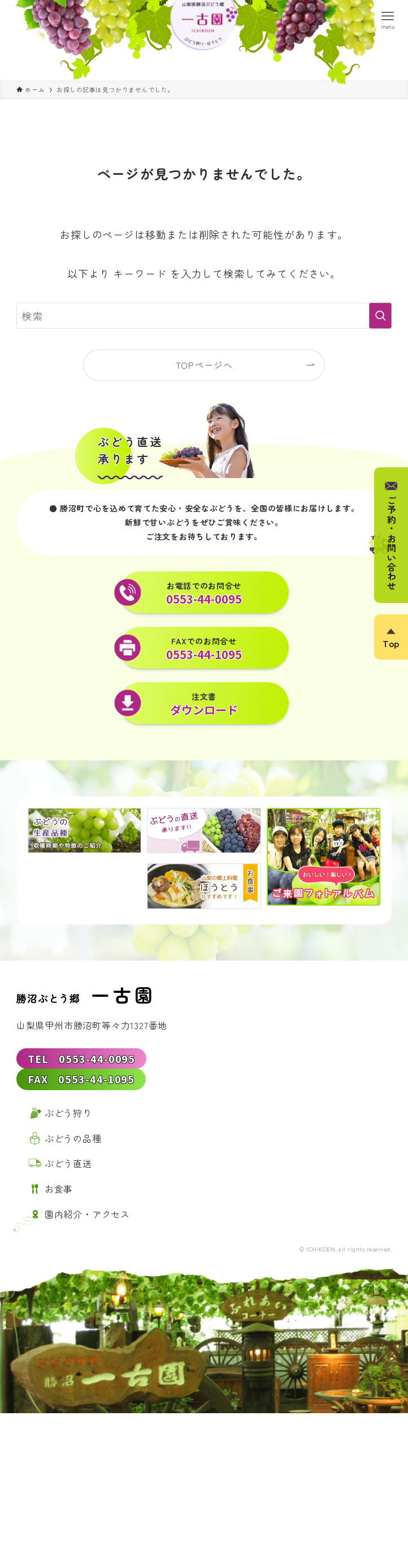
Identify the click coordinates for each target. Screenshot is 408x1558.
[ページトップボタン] (391, 637)
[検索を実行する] (380, 316)
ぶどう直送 (68, 1171)
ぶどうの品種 (73, 1146)
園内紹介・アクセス (87, 1222)
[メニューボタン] (388, 20)
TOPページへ (204, 365)
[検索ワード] (204, 316)
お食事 (59, 1197)
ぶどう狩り (68, 1120)
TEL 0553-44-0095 (81, 1058)
